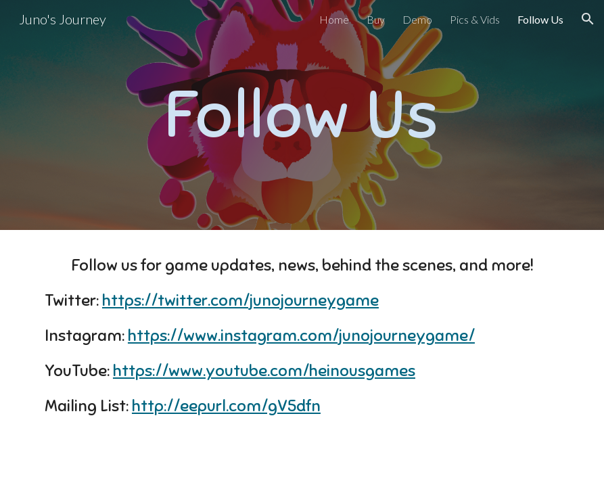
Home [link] (334, 19)
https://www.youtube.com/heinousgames (264, 371)
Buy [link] (376, 19)
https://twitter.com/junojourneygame (240, 300)
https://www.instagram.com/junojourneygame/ (301, 335)
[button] (588, 19)
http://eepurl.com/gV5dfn (226, 406)
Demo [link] (417, 19)
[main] (302, 115)
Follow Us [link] (540, 19)
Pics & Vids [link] (475, 19)
